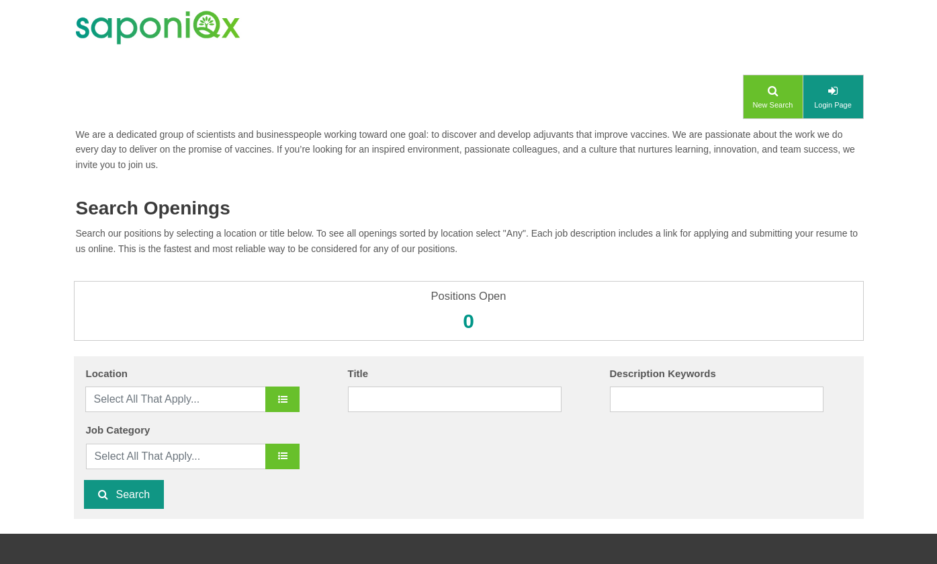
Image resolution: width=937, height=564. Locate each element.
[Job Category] (282, 456)
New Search (773, 105)
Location (107, 373)
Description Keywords (663, 373)
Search (133, 494)
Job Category (118, 430)
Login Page (833, 105)
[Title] (455, 399)
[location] (282, 399)
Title (358, 373)
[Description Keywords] (717, 399)
